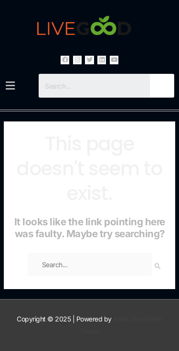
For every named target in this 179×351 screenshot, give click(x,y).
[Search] (162, 85)
